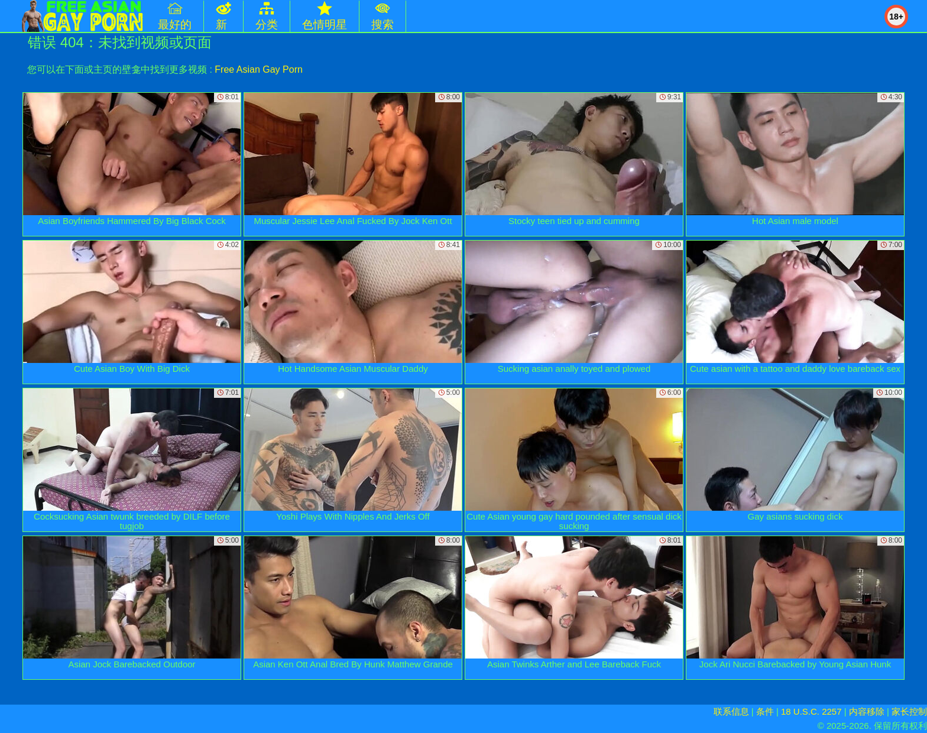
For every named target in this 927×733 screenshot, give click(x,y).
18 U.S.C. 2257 (811, 711)
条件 (765, 711)
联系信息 (731, 711)
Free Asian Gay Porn (259, 69)
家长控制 (909, 711)
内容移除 (866, 711)
